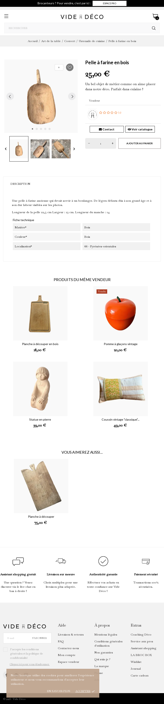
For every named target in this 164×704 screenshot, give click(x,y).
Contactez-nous (68, 648)
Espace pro (109, 3)
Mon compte (66, 655)
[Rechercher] (154, 28)
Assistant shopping (143, 648)
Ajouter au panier (139, 143)
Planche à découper (41, 516)
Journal (136, 668)
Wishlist (136, 662)
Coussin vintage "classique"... (120, 419)
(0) (110, 112)
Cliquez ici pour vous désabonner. (30, 664)
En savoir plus (58, 691)
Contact (106, 129)
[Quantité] (100, 143)
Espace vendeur (68, 662)
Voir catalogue (140, 129)
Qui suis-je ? (102, 659)
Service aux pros (142, 641)
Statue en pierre (40, 419)
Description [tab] (20, 184)
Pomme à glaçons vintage (121, 344)
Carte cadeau (139, 675)
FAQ (61, 641)
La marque (101, 666)
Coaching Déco (141, 634)
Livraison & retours (71, 634)
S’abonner (39, 638)
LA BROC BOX (141, 655)
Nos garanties (103, 652)
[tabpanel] (41, 96)
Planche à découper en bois (40, 344)
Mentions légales (105, 634)
